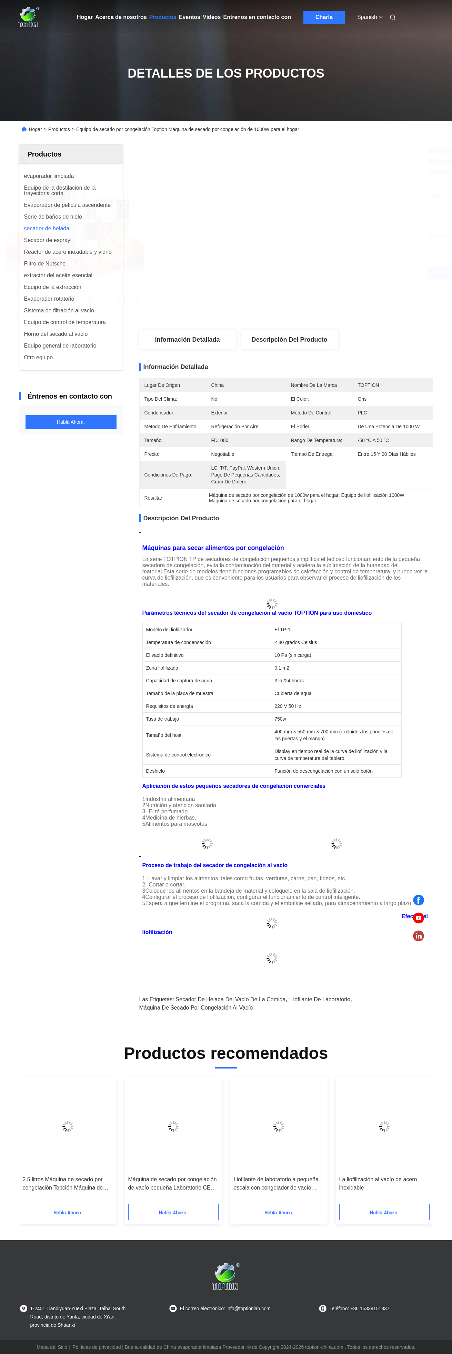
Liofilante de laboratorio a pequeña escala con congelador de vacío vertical (276, 1184)
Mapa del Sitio (52, 1347)
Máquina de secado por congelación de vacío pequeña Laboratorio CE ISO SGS (172, 1184)
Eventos (189, 17)
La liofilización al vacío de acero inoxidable (378, 1183)
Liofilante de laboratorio (320, 999)
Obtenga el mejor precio (322, 272)
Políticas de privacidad (96, 1347)
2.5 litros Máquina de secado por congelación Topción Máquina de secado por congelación (63, 1184)
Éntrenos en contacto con (257, 17)
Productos (163, 17)
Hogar (85, 17)
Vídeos (212, 17)
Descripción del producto (289, 339)
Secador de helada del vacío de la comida (230, 999)
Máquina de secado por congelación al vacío (196, 1008)
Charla (324, 17)
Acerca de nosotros (121, 17)
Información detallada (187, 339)
